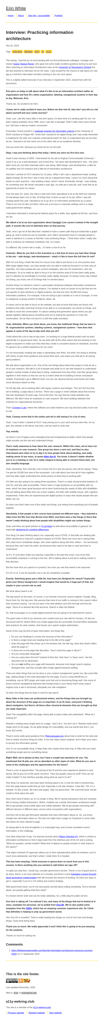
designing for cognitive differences (32, 529)
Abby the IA (50, 456)
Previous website (16, 1013)
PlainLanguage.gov (54, 736)
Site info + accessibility (39, 15)
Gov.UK (60, 905)
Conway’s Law (19, 407)
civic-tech (17, 51)
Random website (37, 1013)
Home (11, 15)
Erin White (16, 8)
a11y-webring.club (42, 1007)
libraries (28, 51)
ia (42, 51)
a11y (48, 51)
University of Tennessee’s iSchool (75, 67)
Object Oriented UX (68, 836)
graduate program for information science (54, 131)
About (21, 15)
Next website (55, 1013)
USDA (29, 908)
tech (37, 51)
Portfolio (59, 15)
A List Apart (46, 526)
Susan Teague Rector (23, 64)
